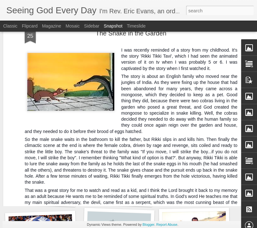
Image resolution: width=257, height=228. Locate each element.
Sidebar (91, 25)
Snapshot (113, 25)
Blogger (148, 224)
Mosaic (72, 25)
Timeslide (136, 25)
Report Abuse (167, 224)
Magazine (51, 25)
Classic (10, 25)
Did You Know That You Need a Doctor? (135, 199)
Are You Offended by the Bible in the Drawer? (64, 199)
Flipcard (30, 25)
